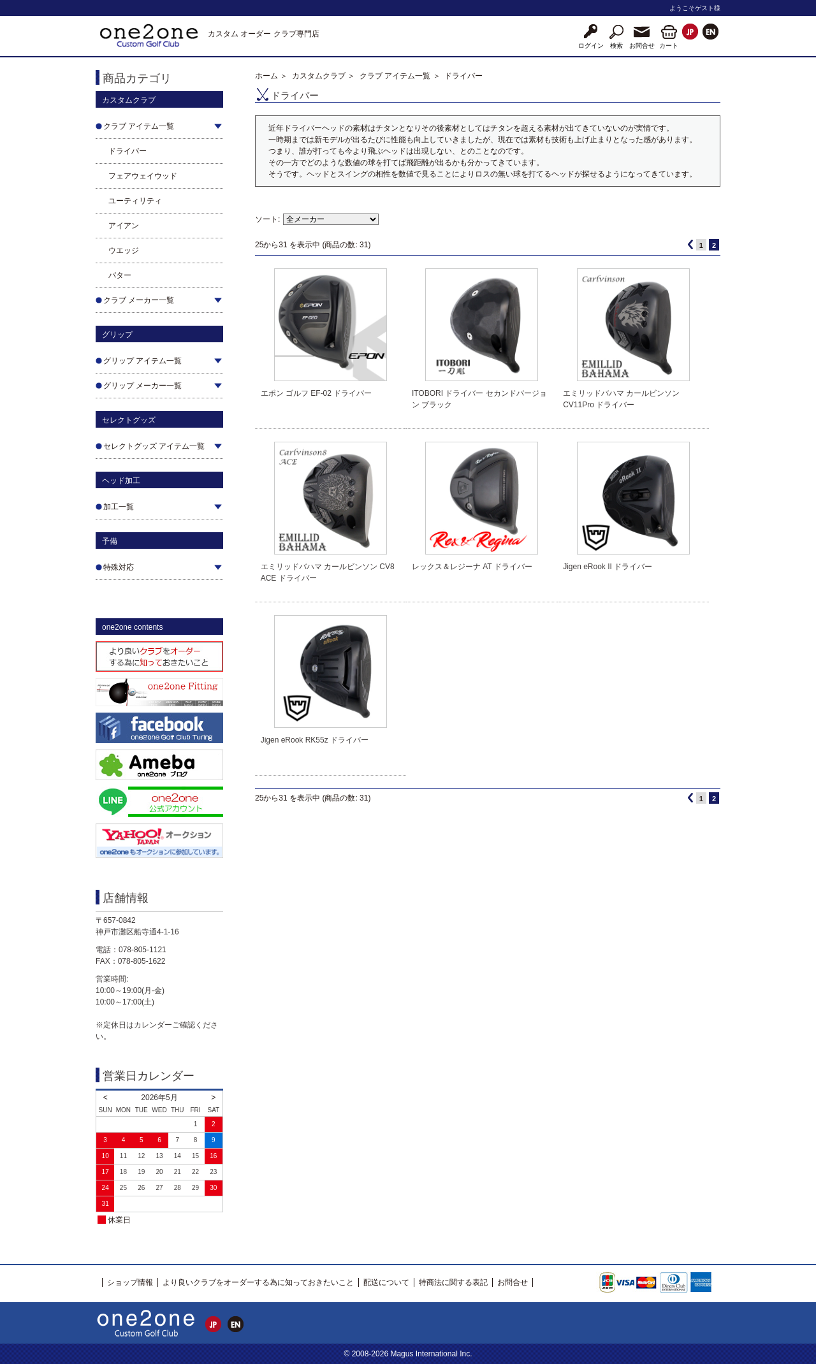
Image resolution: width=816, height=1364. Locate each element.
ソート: (267, 219)
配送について (386, 1282)
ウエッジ (123, 250)
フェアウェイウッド (142, 175)
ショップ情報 (130, 1282)
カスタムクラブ (319, 75)
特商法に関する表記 (453, 1282)
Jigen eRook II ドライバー (607, 566)
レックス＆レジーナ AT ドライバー (472, 566)
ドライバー (127, 151)
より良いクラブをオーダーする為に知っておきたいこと (258, 1282)
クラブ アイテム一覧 (395, 75)
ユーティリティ (135, 200)
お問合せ (512, 1282)
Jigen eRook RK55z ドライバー (314, 740)
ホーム (266, 75)
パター (119, 275)
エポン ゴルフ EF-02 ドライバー (316, 393)
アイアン (123, 225)
